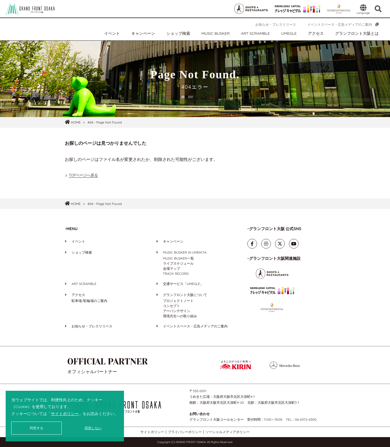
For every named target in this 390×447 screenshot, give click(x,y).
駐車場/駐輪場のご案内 (89, 301)
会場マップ (171, 268)
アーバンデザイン (176, 311)
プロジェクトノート (178, 301)
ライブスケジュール (178, 263)
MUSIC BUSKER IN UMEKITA (185, 252)
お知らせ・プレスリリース (275, 24)
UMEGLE (289, 33)
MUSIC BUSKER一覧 (178, 258)
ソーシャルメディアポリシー (227, 432)
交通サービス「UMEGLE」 (183, 284)
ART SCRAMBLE (255, 33)
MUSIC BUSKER (216, 33)
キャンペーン (143, 33)
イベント (112, 33)
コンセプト (171, 306)
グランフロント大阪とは (357, 33)
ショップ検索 (178, 33)
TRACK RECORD (176, 273)
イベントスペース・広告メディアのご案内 (339, 24)
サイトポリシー (65, 413)
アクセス (316, 33)
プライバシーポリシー (185, 432)
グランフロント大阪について (185, 295)
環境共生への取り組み (180, 316)
